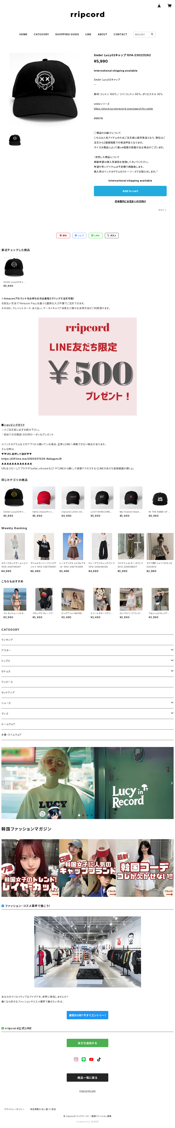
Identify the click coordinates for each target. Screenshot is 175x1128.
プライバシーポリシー (14, 1109)
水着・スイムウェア (11, 734)
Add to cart (130, 191)
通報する (162, 210)
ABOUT (102, 34)
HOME (23, 34)
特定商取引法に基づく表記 (43, 1109)
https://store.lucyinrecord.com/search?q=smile (123, 108)
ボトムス (6, 671)
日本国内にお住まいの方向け (130, 201)
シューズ (6, 703)
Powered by (87, 1121)
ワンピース (7, 681)
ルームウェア (8, 724)
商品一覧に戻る (87, 1077)
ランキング (7, 639)
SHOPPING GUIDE (67, 34)
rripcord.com (87, 1090)
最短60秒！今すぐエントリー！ (87, 1015)
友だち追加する (87, 1043)
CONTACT (120, 34)
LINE (88, 34)
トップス (5, 660)
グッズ (4, 713)
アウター (6, 650)
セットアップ (8, 692)
